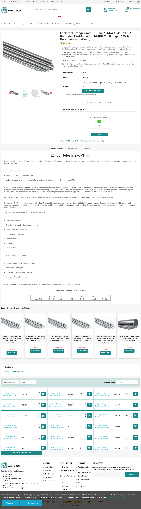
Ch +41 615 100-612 (54, 2)
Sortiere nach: (109, 382)
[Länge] (93, 77)
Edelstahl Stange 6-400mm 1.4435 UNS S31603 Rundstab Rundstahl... (82, 338)
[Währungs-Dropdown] (4, 2)
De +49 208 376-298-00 (35, 2)
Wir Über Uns (119, 2)
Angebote (48, 470)
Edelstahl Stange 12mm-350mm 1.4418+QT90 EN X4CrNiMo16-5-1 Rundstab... (12, 339)
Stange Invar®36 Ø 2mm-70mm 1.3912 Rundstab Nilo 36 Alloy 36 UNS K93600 (105, 339)
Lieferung (64, 467)
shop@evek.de (23, 488)
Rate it (99, 134)
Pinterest (107, 103)
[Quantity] (35, 394)
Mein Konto (107, 2)
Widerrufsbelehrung (67, 470)
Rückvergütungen (84, 479)
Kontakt (130, 2)
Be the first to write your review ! (14, 371)
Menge (65, 87)
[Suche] (62, 9)
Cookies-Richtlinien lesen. (116, 497)
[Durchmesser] (93, 72)
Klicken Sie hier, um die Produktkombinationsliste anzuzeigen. (83, 141)
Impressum (65, 486)
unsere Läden (49, 467)
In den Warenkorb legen (43, 394)
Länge (65, 77)
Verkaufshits (49, 477)
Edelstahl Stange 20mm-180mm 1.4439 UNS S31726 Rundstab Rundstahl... (59, 338)
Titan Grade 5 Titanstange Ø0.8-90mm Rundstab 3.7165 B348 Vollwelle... (129, 338)
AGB (62, 479)
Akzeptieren (10, 503)
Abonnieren (132, 475)
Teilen (90, 103)
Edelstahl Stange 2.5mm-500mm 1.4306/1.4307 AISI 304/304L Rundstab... (35, 338)
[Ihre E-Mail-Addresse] (108, 474)
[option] (12, 335)
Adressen (81, 483)
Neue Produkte (49, 474)
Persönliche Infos (83, 467)
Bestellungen (82, 476)
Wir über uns (65, 483)
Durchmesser (68, 72)
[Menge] (93, 86)
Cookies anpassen (31, 503)
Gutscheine (82, 486)
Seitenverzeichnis (51, 481)
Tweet (98, 103)
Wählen (121, 382)
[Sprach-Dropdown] (15, 2)
